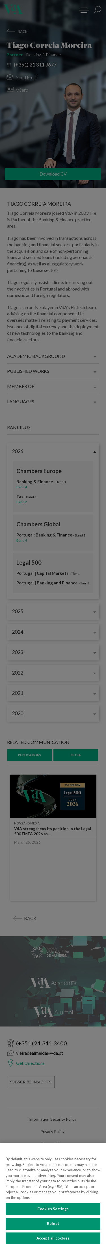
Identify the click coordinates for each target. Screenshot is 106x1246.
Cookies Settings (53, 1216)
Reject (53, 1231)
